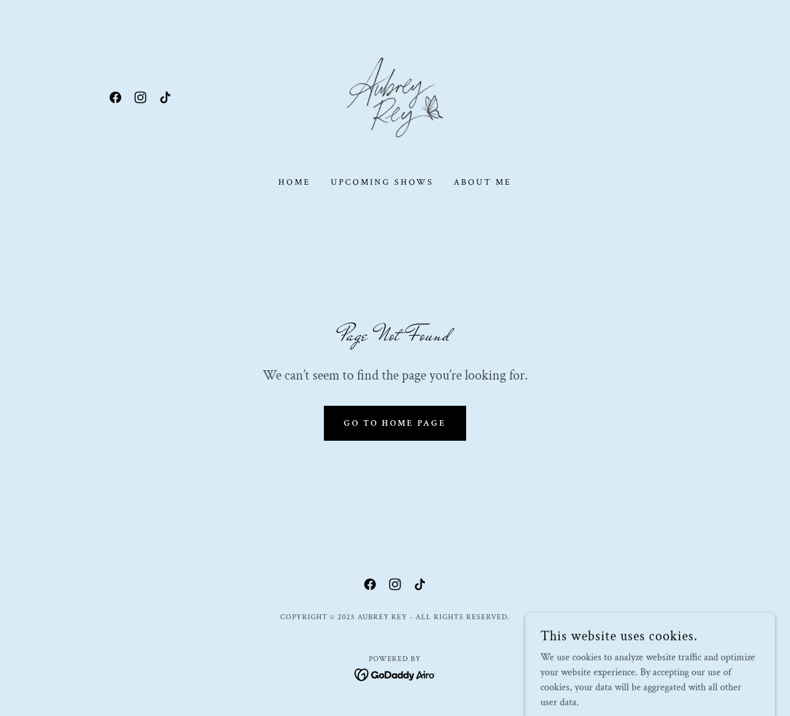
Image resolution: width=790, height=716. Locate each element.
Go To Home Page (395, 423)
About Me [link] (483, 182)
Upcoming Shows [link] (382, 182)
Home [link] (294, 182)
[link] (115, 97)
